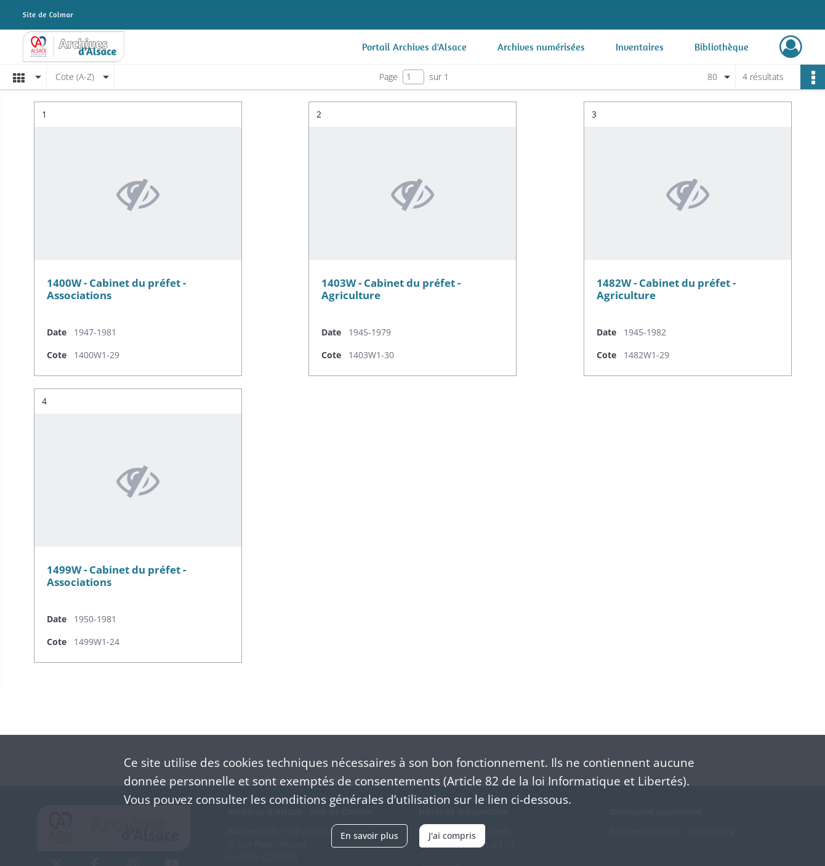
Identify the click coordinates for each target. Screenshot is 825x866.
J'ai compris (452, 835)
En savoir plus (369, 835)
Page (388, 76)
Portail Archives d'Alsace (414, 47)
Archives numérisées (541, 47)
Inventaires (640, 47)
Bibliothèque (721, 47)
